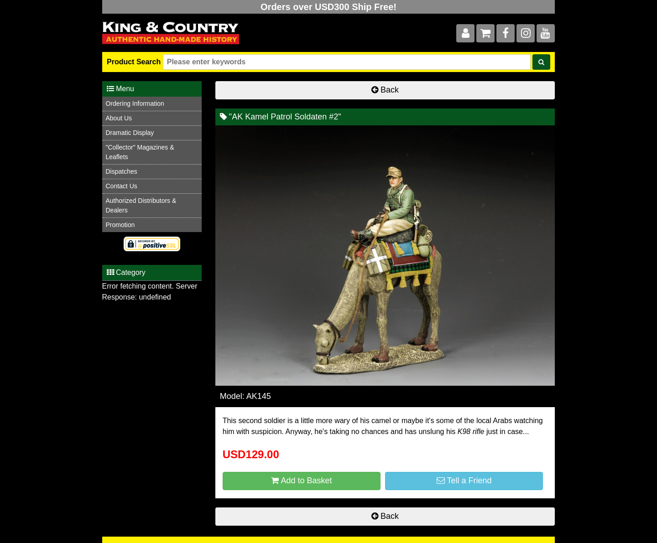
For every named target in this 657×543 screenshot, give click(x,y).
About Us (119, 118)
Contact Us (121, 186)
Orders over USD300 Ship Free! (328, 7)
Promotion (120, 224)
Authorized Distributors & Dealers (141, 205)
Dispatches (121, 171)
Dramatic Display (130, 132)
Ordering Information (135, 103)
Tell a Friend (464, 480)
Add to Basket (301, 480)
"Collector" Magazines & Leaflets (140, 152)
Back (385, 89)
